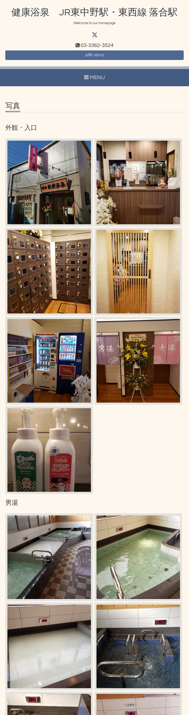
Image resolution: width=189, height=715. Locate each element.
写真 (12, 109)
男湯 (11, 506)
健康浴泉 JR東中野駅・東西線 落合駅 (94, 12)
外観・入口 (21, 131)
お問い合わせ (94, 57)
